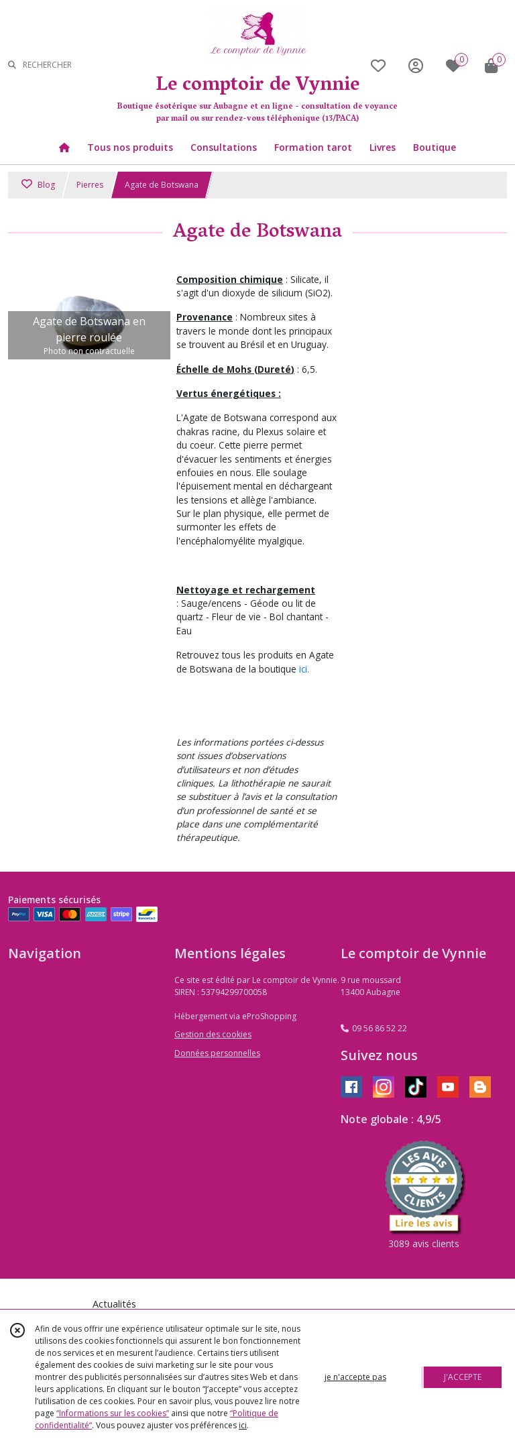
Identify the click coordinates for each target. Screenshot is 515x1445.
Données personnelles (217, 1053)
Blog (38, 184)
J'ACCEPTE (462, 1377)
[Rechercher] (12, 65)
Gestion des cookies (212, 1034)
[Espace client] (416, 65)
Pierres (89, 184)
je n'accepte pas (355, 1377)
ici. (304, 668)
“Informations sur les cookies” (112, 1413)
